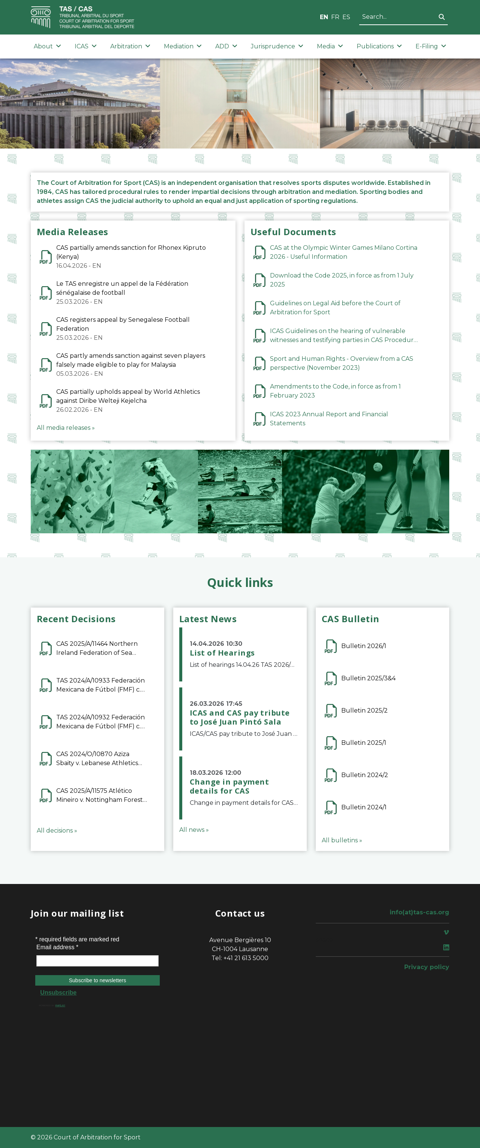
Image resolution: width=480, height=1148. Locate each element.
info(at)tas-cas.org (419, 912)
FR (335, 17)
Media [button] (330, 46)
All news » (194, 829)
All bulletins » (342, 840)
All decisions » (57, 830)
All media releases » (66, 427)
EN (324, 17)
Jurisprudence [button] (277, 46)
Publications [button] (379, 46)
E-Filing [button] (431, 46)
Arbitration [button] (130, 46)
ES (346, 17)
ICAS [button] (86, 46)
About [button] (47, 46)
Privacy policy (426, 967)
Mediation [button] (183, 46)
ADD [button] (226, 46)
